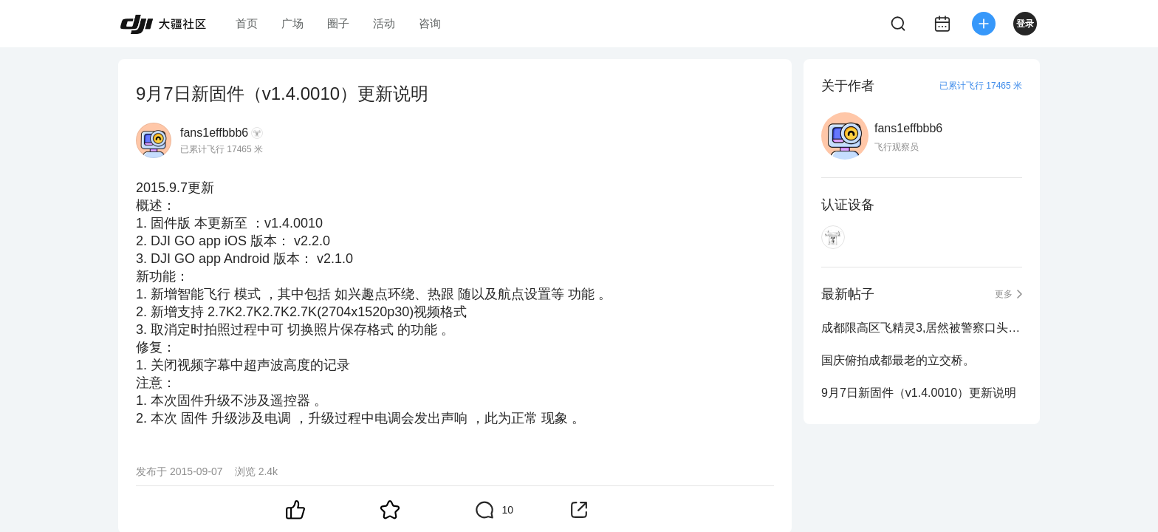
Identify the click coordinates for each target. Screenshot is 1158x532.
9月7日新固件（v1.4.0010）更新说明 (918, 392)
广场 (292, 23)
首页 (247, 23)
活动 (384, 23)
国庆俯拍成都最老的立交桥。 (898, 360)
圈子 (338, 23)
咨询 (430, 23)
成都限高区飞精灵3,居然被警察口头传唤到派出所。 (921, 327)
